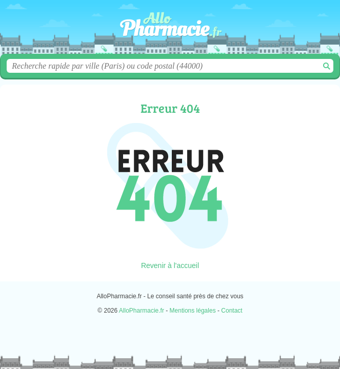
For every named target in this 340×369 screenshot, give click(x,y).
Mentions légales (193, 310)
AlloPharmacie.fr (170, 31)
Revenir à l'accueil (170, 265)
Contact (231, 310)
